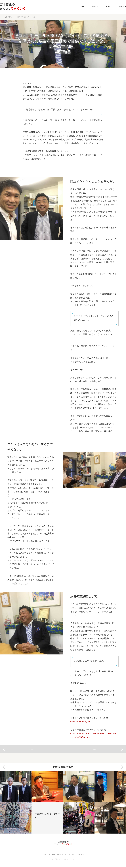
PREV (31, 749)
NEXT (94, 749)
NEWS (108, 7)
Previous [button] (3, 767)
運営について (59, 854)
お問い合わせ (85, 854)
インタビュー (9, 17)
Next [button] (122, 767)
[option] (16, 802)
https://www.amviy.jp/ (80, 722)
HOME (82, 7)
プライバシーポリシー (72, 854)
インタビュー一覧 (39, 854)
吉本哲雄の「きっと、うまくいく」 (61, 859)
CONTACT (122, 7)
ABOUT (95, 7)
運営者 (50, 854)
